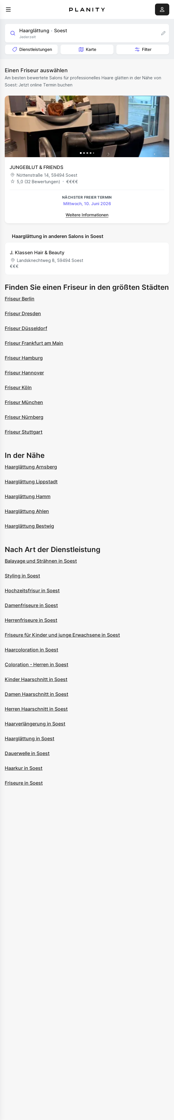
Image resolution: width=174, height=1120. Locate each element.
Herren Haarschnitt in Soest (36, 709)
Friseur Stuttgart (23, 432)
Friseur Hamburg (24, 358)
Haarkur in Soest (23, 768)
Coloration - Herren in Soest (36, 664)
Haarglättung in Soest (29, 738)
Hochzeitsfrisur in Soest (32, 590)
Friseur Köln (18, 387)
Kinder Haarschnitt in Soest (36, 679)
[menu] (8, 9)
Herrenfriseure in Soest (31, 620)
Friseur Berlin (19, 299)
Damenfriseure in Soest (31, 605)
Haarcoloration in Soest (31, 650)
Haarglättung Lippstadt (31, 482)
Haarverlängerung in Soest (35, 724)
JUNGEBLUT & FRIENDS (36, 167)
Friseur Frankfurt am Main (34, 343)
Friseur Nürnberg (24, 417)
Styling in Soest (22, 576)
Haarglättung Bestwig (29, 526)
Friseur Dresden (23, 313)
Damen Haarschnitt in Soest (36, 694)
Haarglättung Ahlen (27, 511)
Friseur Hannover (24, 373)
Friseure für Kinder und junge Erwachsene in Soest (62, 635)
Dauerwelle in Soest (27, 753)
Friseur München (24, 402)
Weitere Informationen (87, 214)
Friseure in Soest (24, 783)
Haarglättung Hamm (27, 496)
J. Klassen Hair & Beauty (37, 252)
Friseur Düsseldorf (26, 328)
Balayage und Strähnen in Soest (41, 561)
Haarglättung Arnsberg (31, 467)
